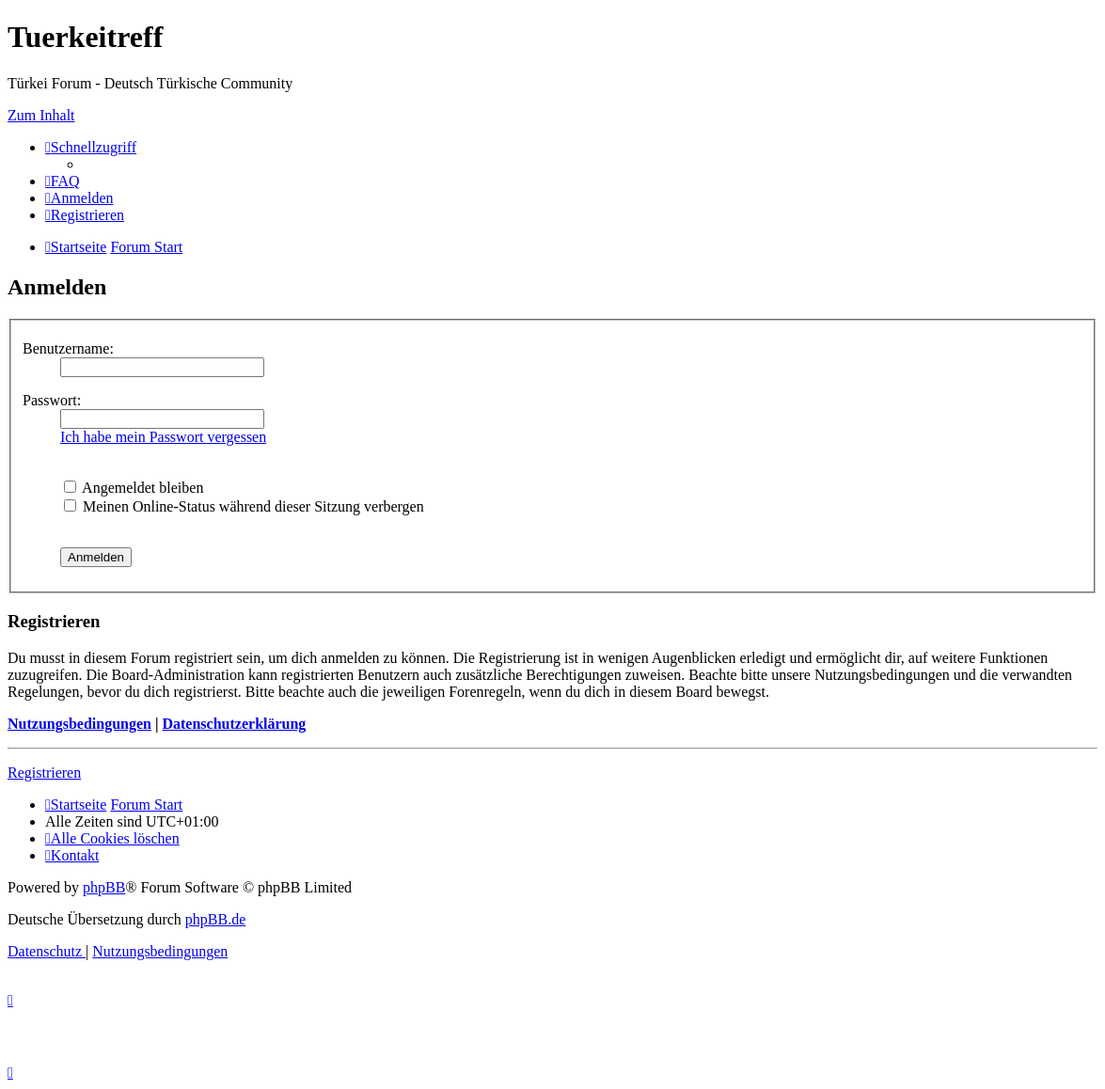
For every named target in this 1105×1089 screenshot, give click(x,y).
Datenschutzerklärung (234, 724)
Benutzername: (68, 348)
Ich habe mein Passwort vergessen (163, 437)
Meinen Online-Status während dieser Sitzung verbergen (244, 506)
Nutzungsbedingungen (79, 724)
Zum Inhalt (41, 115)
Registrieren (44, 773)
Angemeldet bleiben (133, 488)
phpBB (104, 887)
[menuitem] (62, 181)
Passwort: (52, 400)
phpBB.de (215, 919)
